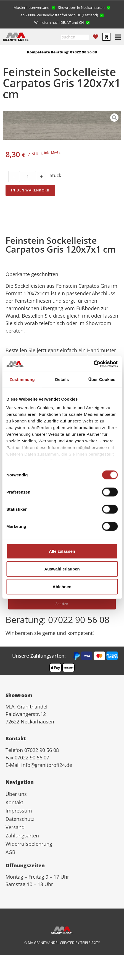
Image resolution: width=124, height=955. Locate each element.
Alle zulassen (62, 551)
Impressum (19, 810)
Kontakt (14, 802)
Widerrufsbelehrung (29, 843)
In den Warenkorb (30, 190)
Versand (15, 827)
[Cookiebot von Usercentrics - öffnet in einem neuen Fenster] (93, 364)
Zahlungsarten (22, 835)
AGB (10, 852)
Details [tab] (62, 379)
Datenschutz (20, 819)
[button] (34, 7)
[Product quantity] (27, 176)
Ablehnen (61, 586)
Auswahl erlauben (62, 568)
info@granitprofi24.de (46, 765)
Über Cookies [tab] (101, 379)
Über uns (16, 794)
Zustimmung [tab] (22, 379)
